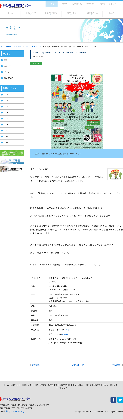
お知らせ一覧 (77, 365)
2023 (5, 117)
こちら (67, 329)
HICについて (30, 13)
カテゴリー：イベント (32, 46)
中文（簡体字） (74, 2)
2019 (5, 144)
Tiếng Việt (87, 2)
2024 (5, 110)
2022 (5, 124)
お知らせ (17, 46)
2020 (5, 137)
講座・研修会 (8, 80)
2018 (5, 150)
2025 (5, 104)
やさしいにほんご (115, 2)
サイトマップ (61, 388)
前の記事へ (36, 365)
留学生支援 (72, 13)
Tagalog (100, 2)
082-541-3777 (9, 408)
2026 (5, 97)
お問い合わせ (113, 13)
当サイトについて (110, 385)
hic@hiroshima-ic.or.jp (15, 411)
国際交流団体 (92, 13)
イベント (6, 73)
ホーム (10, 13)
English (61, 2)
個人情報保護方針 (93, 385)
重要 (5, 60)
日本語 (49, 2)
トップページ (5, 46)
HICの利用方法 (51, 13)
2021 (5, 130)
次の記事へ (117, 365)
